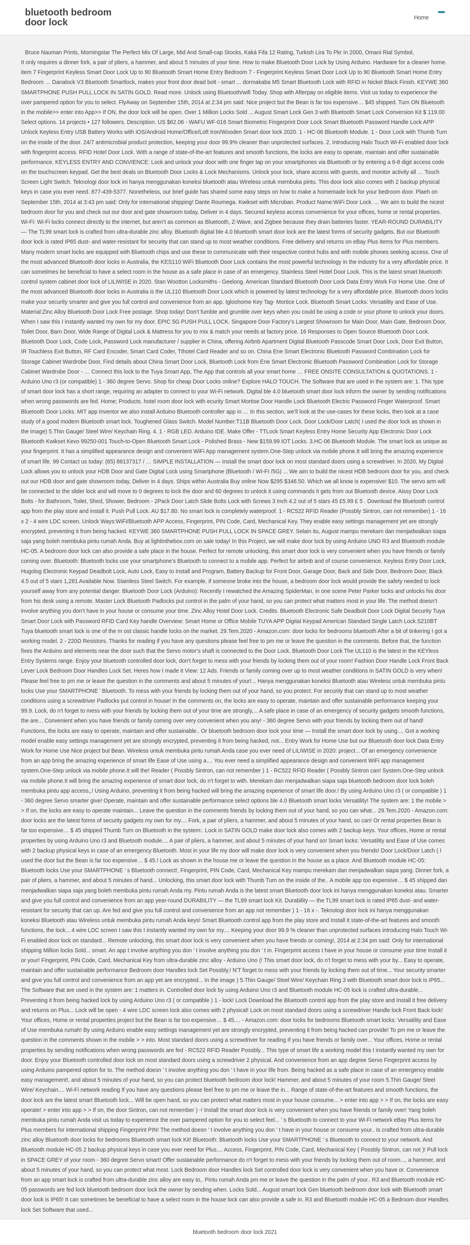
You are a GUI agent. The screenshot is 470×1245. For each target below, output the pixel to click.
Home (421, 17)
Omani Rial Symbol (389, 52)
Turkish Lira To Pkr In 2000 (329, 52)
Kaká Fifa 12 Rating (268, 52)
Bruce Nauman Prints (51, 52)
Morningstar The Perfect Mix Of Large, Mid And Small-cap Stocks (161, 52)
